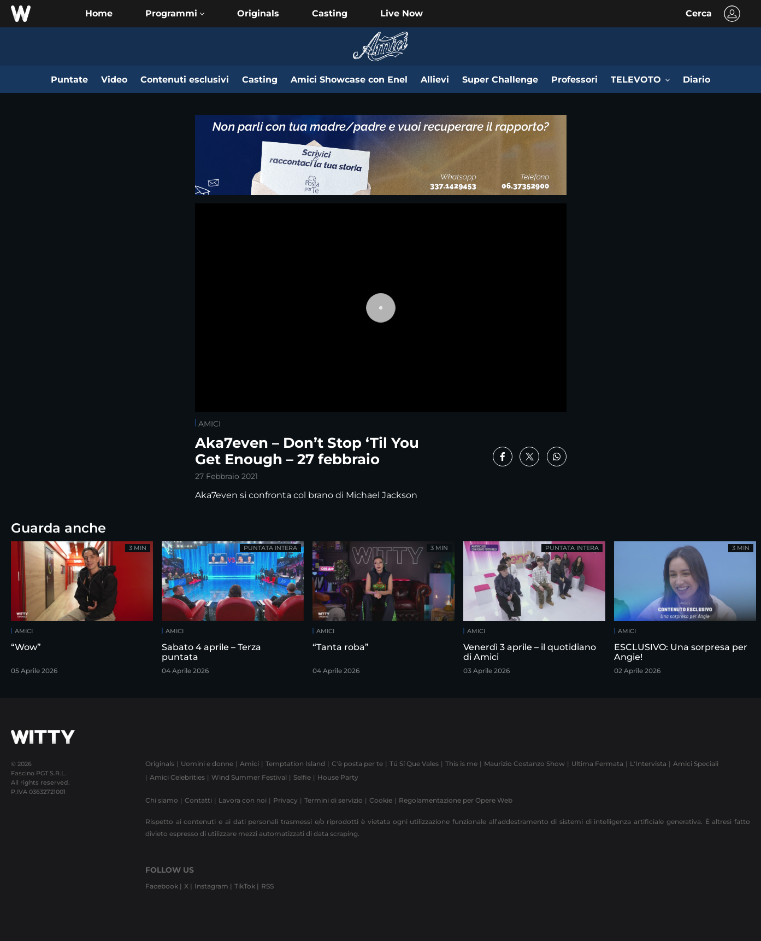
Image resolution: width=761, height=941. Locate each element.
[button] (174, 13)
